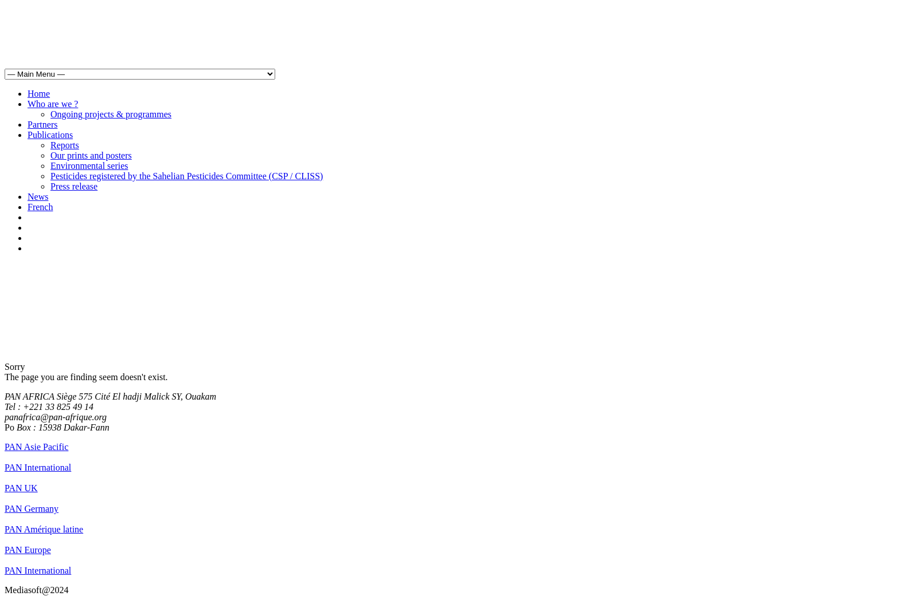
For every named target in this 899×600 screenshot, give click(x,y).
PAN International (38, 467)
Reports (64, 145)
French (40, 207)
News (38, 197)
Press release (73, 186)
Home (39, 93)
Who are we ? (53, 104)
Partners (42, 124)
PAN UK (21, 488)
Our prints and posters (91, 155)
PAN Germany (31, 509)
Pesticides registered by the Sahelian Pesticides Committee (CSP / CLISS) (186, 176)
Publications (50, 135)
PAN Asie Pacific (36, 447)
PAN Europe (28, 550)
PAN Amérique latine (44, 529)
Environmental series (89, 166)
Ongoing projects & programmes (110, 114)
